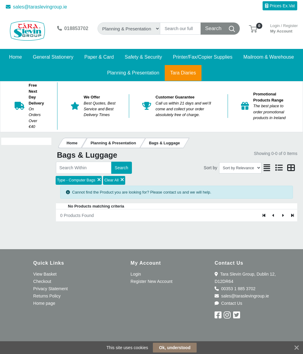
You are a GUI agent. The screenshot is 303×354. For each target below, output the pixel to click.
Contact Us (228, 303)
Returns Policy (46, 296)
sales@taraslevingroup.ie (36, 6)
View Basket (45, 274)
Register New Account (152, 281)
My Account (284, 27)
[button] (253, 28)
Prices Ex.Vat (280, 5)
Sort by (210, 167)
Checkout (42, 281)
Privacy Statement (50, 288)
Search (121, 167)
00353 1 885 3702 (235, 288)
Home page (44, 303)
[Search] (180, 28)
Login (136, 274)
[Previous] (273, 215)
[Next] (283, 215)
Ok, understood (174, 347)
